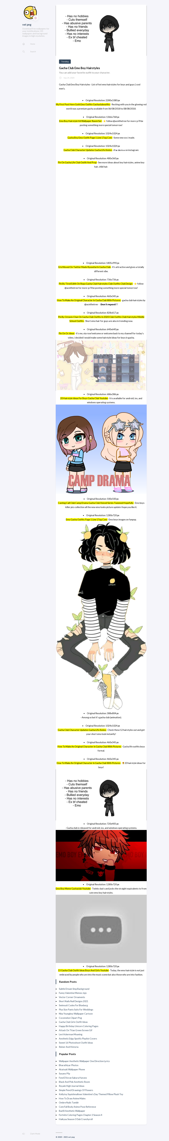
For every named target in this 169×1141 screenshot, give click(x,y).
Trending (65, 61)
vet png (26, 24)
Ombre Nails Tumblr (69, 1102)
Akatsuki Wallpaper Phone (72, 1069)
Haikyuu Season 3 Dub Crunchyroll (76, 1119)
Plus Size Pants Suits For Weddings (76, 1009)
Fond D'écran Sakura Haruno (73, 1077)
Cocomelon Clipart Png (70, 1017)
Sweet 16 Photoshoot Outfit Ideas (76, 1042)
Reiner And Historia (68, 1046)
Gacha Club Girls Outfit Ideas (73, 1022)
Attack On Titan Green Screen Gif (75, 1030)
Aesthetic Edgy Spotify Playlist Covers (78, 1038)
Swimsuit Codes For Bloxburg (73, 1005)
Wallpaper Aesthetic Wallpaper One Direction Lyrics (84, 1061)
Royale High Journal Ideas (71, 1086)
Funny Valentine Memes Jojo (73, 993)
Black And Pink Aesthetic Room (74, 1081)
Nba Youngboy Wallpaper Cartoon (76, 1013)
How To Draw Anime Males (72, 1098)
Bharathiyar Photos (68, 1065)
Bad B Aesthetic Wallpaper (72, 1110)
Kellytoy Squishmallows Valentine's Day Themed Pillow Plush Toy (91, 1094)
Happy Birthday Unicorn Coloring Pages (78, 1026)
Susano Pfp (64, 1073)
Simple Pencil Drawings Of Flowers (76, 1090)
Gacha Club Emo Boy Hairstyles (79, 68)
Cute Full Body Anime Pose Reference (77, 1106)
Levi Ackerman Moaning (70, 1034)
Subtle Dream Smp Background (74, 988)
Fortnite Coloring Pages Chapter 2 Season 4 (80, 1115)
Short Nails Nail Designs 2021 (73, 1001)
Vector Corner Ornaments (72, 997)
